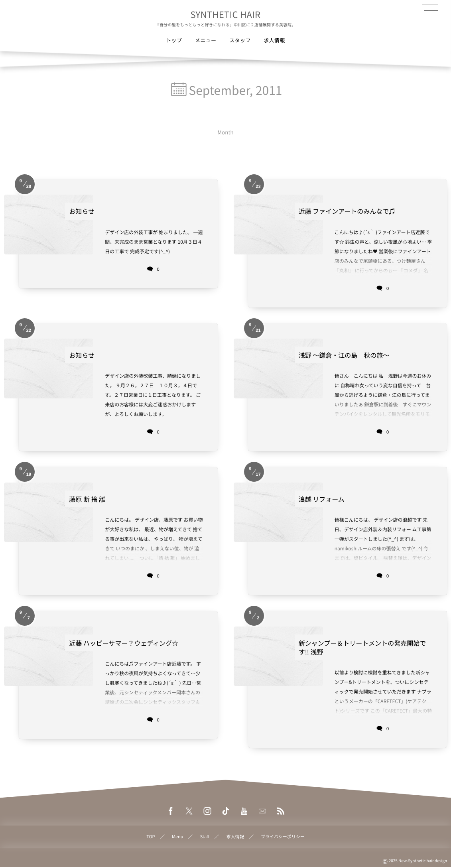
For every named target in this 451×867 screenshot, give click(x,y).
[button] (430, 11)
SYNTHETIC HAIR (226, 14)
